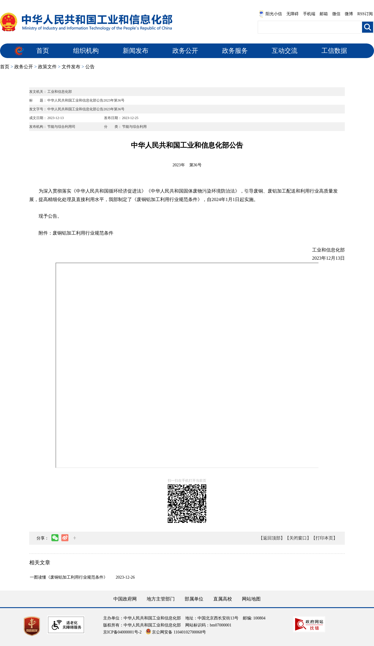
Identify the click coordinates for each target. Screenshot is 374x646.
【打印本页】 (324, 538)
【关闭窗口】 (298, 538)
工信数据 (334, 50)
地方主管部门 (161, 598)
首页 (42, 50)
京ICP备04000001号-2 (122, 632)
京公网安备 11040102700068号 (176, 632)
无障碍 (292, 14)
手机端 (309, 14)
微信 (336, 14)
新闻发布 (135, 50)
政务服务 (235, 50)
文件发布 (71, 66)
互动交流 (284, 50)
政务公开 (185, 50)
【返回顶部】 (272, 538)
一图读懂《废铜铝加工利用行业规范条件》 (69, 577)
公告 (90, 66)
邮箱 (324, 14)
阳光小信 (270, 14)
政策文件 (47, 66)
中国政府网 (125, 598)
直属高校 (222, 598)
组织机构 (86, 50)
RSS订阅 (365, 14)
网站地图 (251, 598)
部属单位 (194, 598)
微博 (349, 14)
